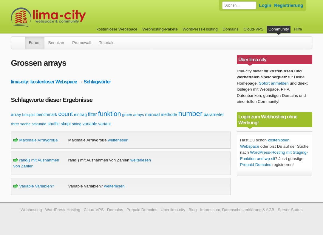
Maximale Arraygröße (35, 140)
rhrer (15, 124)
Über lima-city (173, 209)
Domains (230, 29)
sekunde (39, 124)
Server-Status (290, 209)
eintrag (80, 114)
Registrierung (288, 5)
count (65, 114)
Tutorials (107, 42)
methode (169, 114)
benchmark (46, 114)
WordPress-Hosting (200, 29)
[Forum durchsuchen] (239, 5)
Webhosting (31, 209)
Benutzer (56, 42)
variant (104, 123)
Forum (35, 42)
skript (66, 123)
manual (152, 114)
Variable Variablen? (33, 186)
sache (25, 124)
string (76, 124)
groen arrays (133, 114)
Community (278, 29)
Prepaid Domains (255, 164)
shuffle (53, 123)
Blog (192, 209)
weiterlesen (118, 140)
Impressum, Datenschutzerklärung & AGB (237, 209)
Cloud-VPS (253, 29)
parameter (214, 114)
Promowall (81, 42)
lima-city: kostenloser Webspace (44, 81)
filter (92, 114)
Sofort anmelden (274, 83)
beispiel (28, 114)
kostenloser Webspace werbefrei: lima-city (70, 17)
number (190, 113)
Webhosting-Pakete (159, 29)
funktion (109, 113)
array (16, 114)
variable (90, 123)
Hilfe (298, 29)
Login (265, 5)
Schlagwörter (97, 81)
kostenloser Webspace (117, 29)
